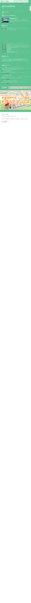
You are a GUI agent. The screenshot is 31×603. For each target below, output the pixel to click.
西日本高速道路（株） (12, 87)
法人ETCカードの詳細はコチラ (5, 73)
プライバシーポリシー (14, 116)
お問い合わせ (30, 8)
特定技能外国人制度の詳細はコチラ (5, 83)
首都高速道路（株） (16, 87)
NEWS (8, 116)
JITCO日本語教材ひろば (25, 87)
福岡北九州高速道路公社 (21, 87)
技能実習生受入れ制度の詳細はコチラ (5, 79)
